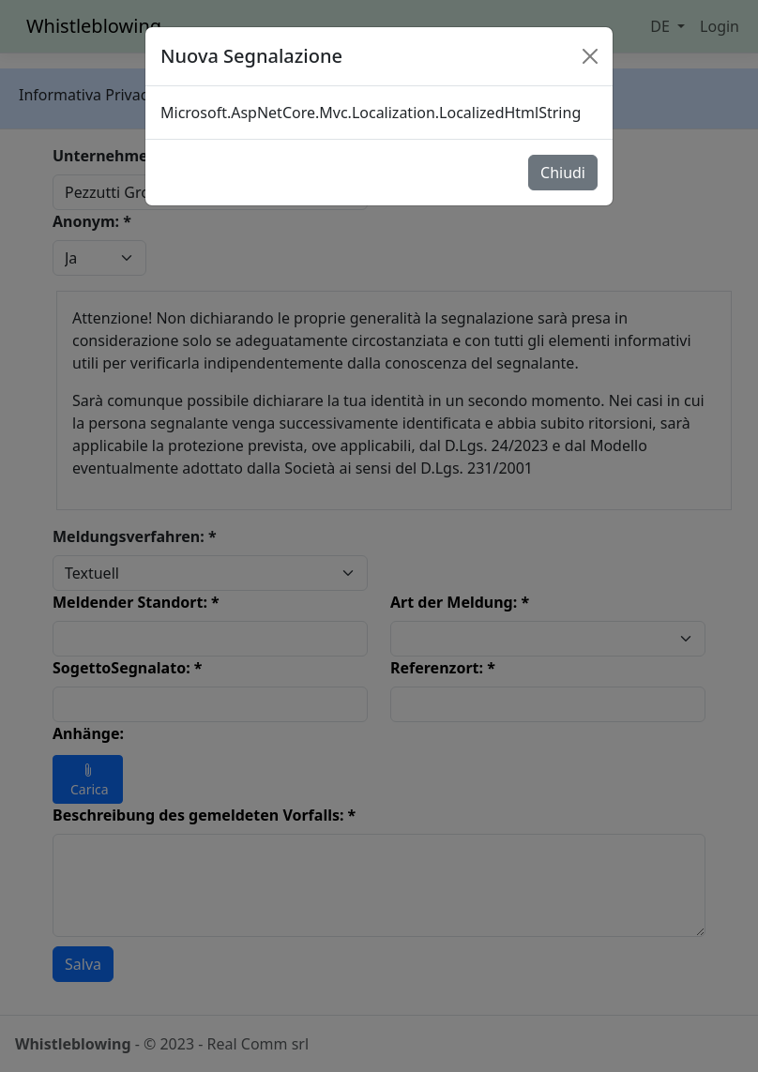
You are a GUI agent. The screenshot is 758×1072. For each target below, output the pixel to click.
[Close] (590, 56)
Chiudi (562, 172)
